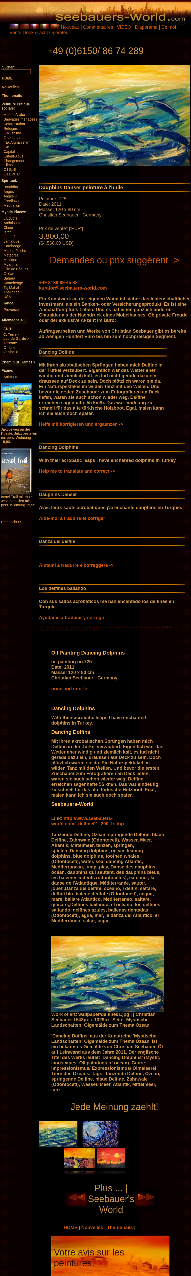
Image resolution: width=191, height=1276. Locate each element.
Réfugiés (11, 128)
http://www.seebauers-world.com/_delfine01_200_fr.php (87, 821)
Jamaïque (11, 241)
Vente (15, 32)
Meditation (12, 205)
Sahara (9, 278)
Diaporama (146, 27)
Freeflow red (14, 201)
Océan (9, 274)
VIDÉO (124, 27)
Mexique (10, 260)
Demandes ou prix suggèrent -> (114, 260)
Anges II (10, 196)
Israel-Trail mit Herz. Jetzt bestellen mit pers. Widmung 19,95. (18, 501)
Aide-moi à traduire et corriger (72, 518)
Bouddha (11, 187)
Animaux (10, 377)
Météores (11, 255)
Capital (9, 152)
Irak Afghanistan (16, 142)
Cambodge (12, 246)
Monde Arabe (14, 115)
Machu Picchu (15, 251)
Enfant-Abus (13, 156)
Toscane (10, 343)
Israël (8, 232)
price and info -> (69, 688)
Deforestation (14, 124)
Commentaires (98, 27)
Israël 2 (9, 237)
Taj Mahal (11, 287)
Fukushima (12, 133)
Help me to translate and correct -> (77, 471)
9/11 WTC (12, 174)
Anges (9, 192)
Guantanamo (14, 138)
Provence (11, 310)
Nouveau (70, 27)
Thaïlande (11, 292)
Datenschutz (11, 522)
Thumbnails (120, 1227)
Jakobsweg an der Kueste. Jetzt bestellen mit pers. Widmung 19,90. (19, 435)
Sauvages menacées (20, 119)
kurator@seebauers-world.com (73, 288)
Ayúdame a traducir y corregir (71, 617)
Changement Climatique (14, 163)
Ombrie (9, 347)
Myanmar (11, 264)
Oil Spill (10, 169)
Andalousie (12, 223)
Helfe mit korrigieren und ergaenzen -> (81, 424)
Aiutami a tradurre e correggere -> (76, 565)
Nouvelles (92, 1227)
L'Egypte (10, 218)
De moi (168, 27)
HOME (71, 1227)
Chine (8, 227)
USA (7, 297)
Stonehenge (13, 283)
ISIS (7, 147)
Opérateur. (60, 32)
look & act (36, 32)
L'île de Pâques (16, 269)
